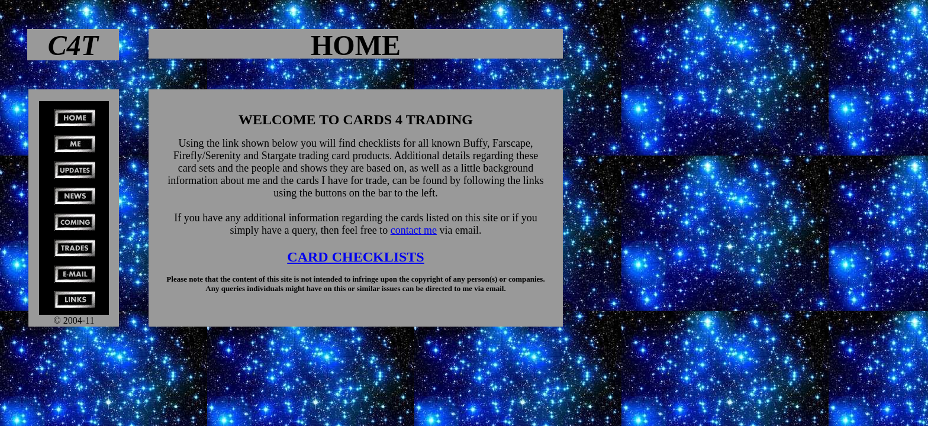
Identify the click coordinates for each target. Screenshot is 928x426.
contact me (414, 230)
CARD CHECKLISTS (355, 256)
